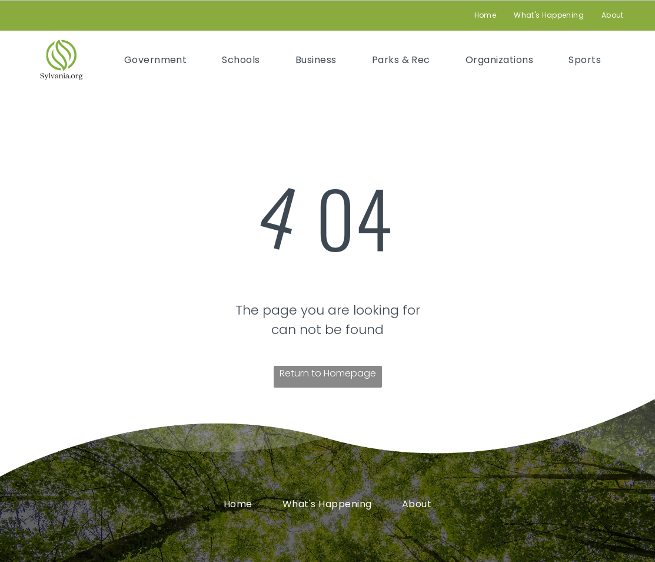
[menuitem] (485, 16)
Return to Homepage (328, 373)
